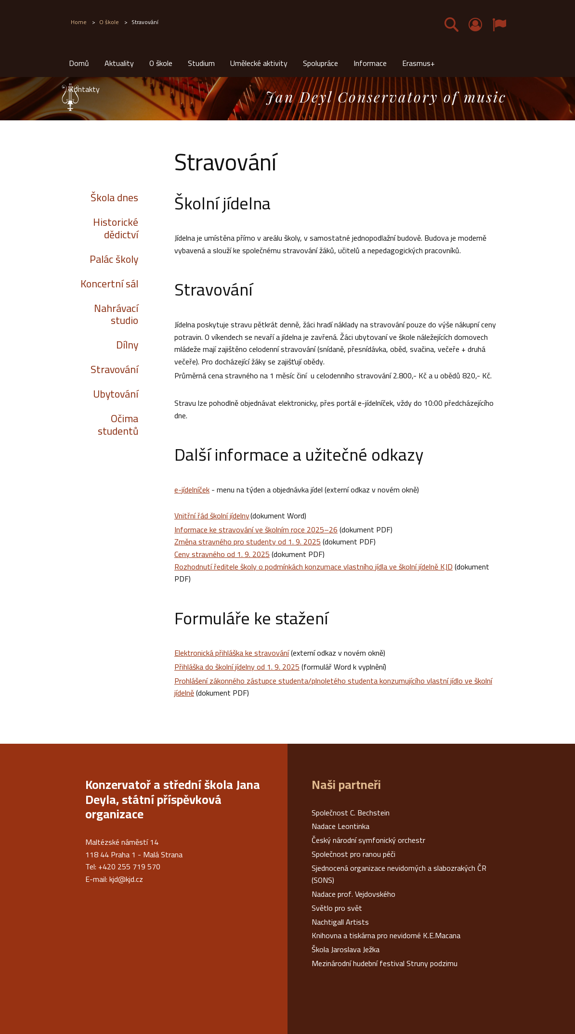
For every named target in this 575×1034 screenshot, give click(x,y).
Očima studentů (118, 424)
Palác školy (114, 259)
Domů (79, 63)
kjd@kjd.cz (126, 879)
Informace (370, 63)
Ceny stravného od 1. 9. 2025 (222, 554)
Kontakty (84, 89)
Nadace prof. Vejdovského (353, 894)
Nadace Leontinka (340, 826)
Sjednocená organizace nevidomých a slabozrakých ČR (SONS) (399, 874)
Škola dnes (114, 197)
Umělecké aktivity (259, 63)
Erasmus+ (418, 63)
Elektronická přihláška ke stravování (231, 653)
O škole (160, 63)
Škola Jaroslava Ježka (345, 949)
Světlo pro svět (337, 908)
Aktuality (119, 63)
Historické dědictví (115, 228)
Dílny (127, 344)
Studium (201, 63)
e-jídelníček (191, 489)
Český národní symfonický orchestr (368, 840)
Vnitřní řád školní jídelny (211, 515)
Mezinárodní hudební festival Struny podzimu (384, 963)
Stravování (114, 369)
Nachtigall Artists (340, 922)
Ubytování (115, 393)
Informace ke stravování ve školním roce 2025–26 (256, 529)
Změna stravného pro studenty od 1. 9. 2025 (247, 541)
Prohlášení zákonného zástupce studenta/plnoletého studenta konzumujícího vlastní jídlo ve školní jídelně (333, 686)
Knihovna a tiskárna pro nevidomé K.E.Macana (386, 935)
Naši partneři (346, 784)
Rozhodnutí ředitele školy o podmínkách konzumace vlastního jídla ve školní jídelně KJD (313, 566)
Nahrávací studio (116, 314)
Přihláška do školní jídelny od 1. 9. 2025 (237, 666)
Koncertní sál (109, 283)
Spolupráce (320, 63)
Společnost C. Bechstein (351, 812)
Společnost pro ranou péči (353, 854)
